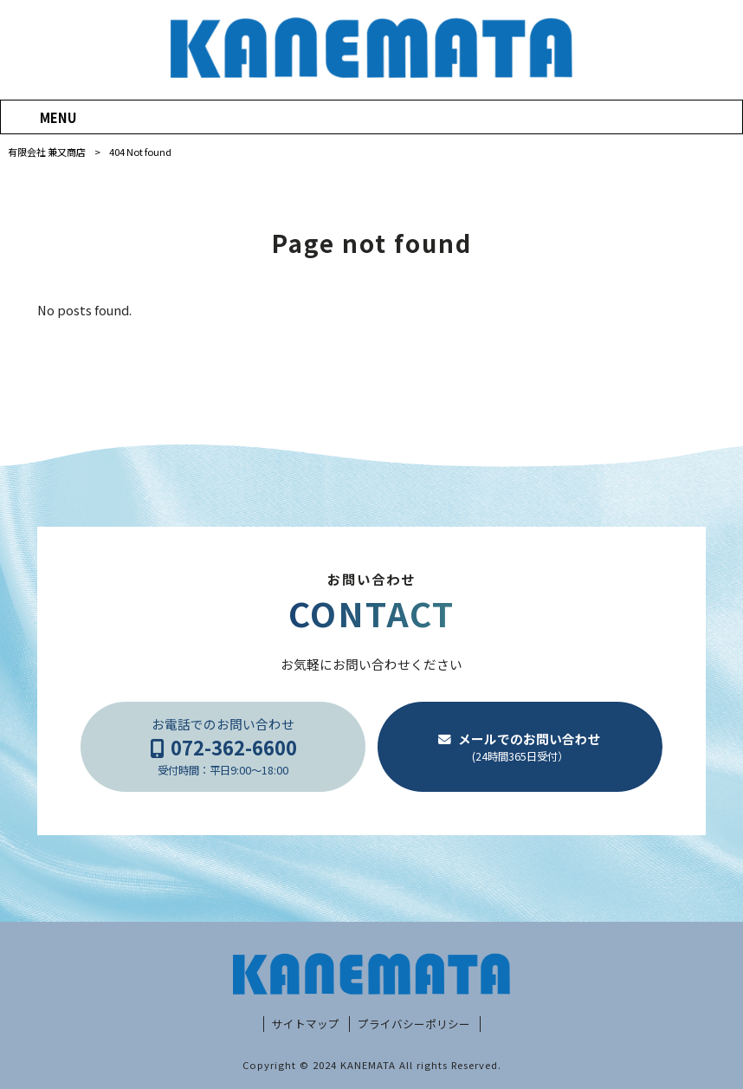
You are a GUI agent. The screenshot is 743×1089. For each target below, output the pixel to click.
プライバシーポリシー (414, 1024)
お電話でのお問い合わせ (223, 747)
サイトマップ (305, 1024)
